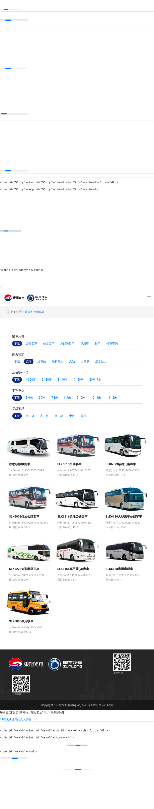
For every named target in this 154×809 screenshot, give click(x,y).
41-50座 (78, 379)
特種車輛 (112, 343)
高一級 (30, 415)
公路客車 (31, 343)
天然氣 (85, 361)
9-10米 (81, 397)
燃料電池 (57, 361)
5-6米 (29, 397)
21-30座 (47, 379)
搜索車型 (39, 311)
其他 (83, 415)
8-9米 (67, 397)
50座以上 (95, 379)
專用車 (84, 343)
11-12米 (112, 397)
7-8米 (54, 397)
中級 (72, 415)
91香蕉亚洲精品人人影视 (15, 719)
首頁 (27, 311)
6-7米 (42, 397)
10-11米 (96, 397)
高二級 (44, 415)
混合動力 (100, 361)
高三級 (59, 415)
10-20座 (31, 379)
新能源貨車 (67, 343)
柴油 (28, 361)
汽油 (72, 361)
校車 (97, 343)
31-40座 (63, 379)
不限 (17, 343)
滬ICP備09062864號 (100, 705)
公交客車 (48, 343)
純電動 (41, 361)
